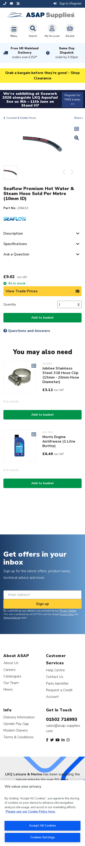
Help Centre (55, 670)
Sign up (42, 603)
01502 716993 (61, 719)
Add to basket (42, 317)
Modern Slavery (15, 730)
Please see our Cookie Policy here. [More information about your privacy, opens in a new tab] (31, 812)
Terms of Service (11, 617)
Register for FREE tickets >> (72, 99)
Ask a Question (16, 254)
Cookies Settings (42, 837)
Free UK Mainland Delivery (24, 53)
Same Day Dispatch (67, 53)
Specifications (15, 243)
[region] (42, 813)
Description (13, 233)
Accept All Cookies (42, 826)
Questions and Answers (26, 330)
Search (32, 31)
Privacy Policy (67, 614)
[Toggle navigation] (14, 31)
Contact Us (54, 676)
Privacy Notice (67, 610)
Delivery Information (19, 717)
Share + (78, 118)
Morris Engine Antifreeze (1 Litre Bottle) (58, 441)
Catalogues (12, 676)
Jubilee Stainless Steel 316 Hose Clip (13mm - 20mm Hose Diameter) (60, 375)
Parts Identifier (57, 683)
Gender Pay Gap (16, 723)
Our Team (11, 682)
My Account (52, 31)
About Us (10, 662)
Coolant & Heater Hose (21, 118)
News (8, 689)
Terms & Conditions (18, 737)
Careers (9, 669)
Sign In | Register (67, 4)
